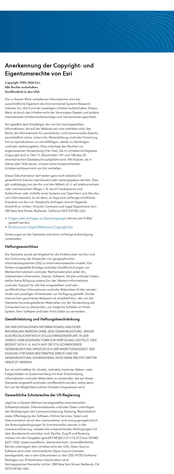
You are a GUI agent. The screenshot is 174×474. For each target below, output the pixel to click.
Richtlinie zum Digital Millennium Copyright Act (41, 227)
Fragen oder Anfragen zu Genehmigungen (38, 218)
